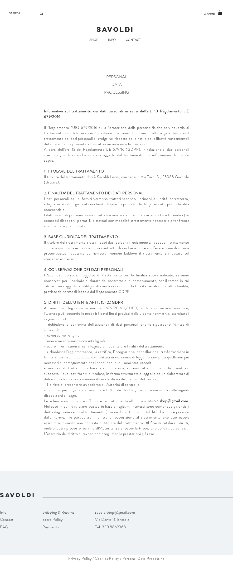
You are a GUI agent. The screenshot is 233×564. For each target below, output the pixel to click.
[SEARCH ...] (18, 13)
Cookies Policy (107, 558)
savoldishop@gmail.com (168, 401)
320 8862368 (114, 527)
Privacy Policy (80, 558)
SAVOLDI (115, 29)
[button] (220, 12)
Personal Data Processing (143, 558)
